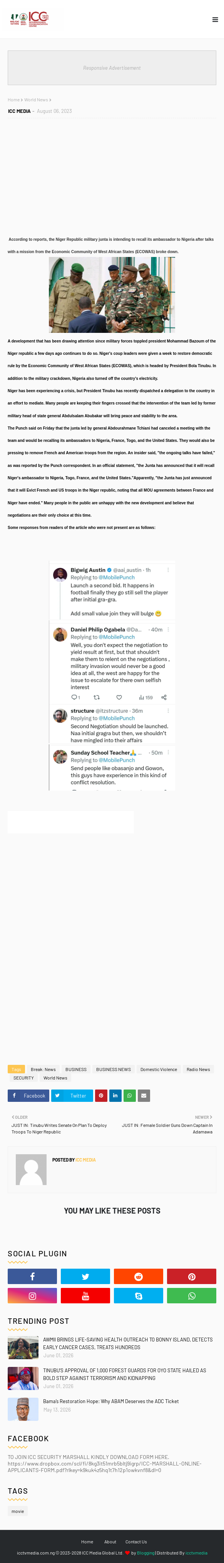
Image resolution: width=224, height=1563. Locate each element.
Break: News (43, 1069)
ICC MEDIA (85, 1159)
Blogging (145, 1552)
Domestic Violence (158, 1069)
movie (18, 1511)
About (110, 1541)
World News (55, 1077)
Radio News (198, 1069)
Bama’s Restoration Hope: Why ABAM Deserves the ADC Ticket (111, 1401)
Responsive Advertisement (112, 68)
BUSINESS (76, 1069)
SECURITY (23, 1077)
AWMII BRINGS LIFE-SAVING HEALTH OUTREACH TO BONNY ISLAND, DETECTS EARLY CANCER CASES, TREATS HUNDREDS (128, 1343)
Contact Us (136, 1541)
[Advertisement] (112, 892)
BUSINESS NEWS (113, 1069)
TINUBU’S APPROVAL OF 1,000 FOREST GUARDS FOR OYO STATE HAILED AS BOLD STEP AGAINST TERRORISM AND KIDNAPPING (124, 1374)
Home (87, 1541)
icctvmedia (196, 1552)
